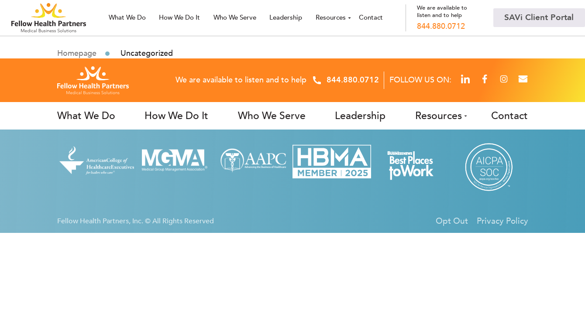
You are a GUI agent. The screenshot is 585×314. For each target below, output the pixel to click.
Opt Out (452, 221)
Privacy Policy (502, 221)
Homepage (76, 53)
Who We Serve (272, 116)
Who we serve (234, 17)
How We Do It (179, 17)
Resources (331, 17)
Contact (371, 17)
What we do (127, 17)
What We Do (86, 116)
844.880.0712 (441, 26)
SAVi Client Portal (539, 17)
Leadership (285, 17)
